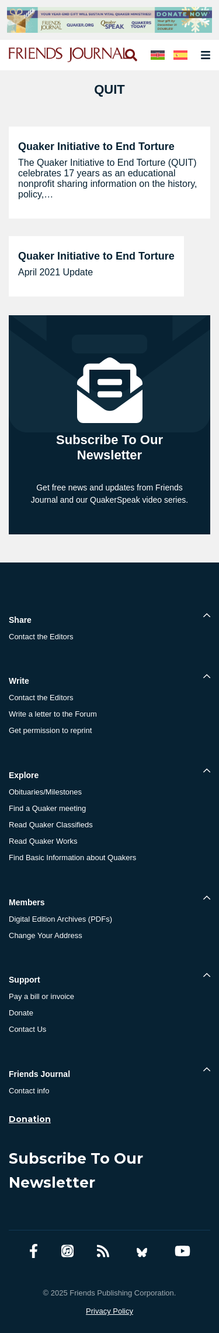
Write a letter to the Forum (53, 714)
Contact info (29, 1090)
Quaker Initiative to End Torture (96, 146)
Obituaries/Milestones (45, 791)
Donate (21, 1012)
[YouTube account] (182, 1251)
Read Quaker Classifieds (51, 824)
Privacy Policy (109, 1311)
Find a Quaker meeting (47, 808)
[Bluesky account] (142, 1251)
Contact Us (27, 1029)
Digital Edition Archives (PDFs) (60, 919)
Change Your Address (45, 935)
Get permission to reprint (50, 730)
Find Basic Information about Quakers (72, 857)
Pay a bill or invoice (41, 996)
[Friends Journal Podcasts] (67, 1251)
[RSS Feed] (103, 1251)
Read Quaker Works (43, 841)
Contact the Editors (41, 636)
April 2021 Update (55, 272)
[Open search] (130, 55)
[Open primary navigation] (203, 55)
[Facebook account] (33, 1251)
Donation (30, 1119)
